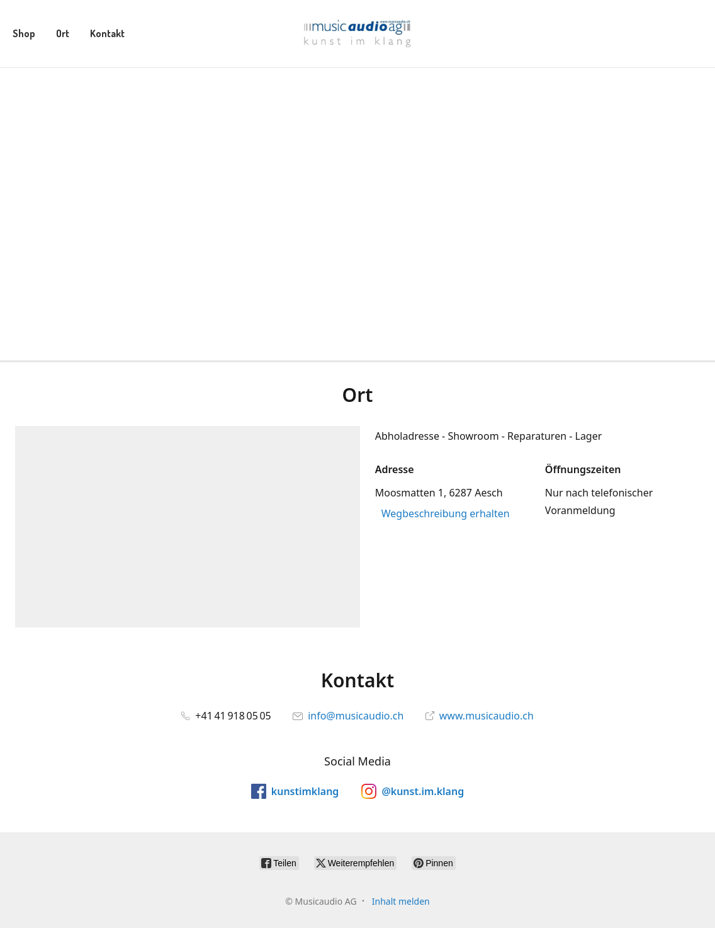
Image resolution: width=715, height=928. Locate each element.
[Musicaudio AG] (357, 33)
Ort (62, 33)
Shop (24, 33)
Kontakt (107, 33)
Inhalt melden (401, 901)
